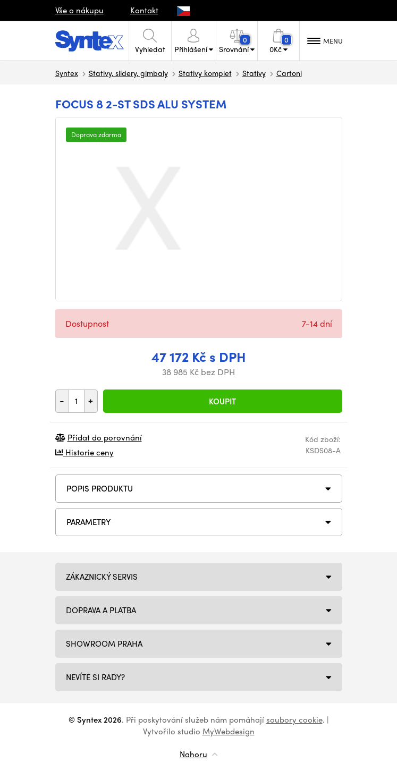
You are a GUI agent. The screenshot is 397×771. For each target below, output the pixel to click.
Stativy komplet (205, 72)
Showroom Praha (104, 643)
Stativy (254, 72)
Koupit (222, 401)
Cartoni (289, 72)
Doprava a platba (101, 610)
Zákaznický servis (102, 576)
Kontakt (144, 10)
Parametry (88, 522)
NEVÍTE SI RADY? (95, 677)
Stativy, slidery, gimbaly (128, 72)
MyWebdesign (228, 731)
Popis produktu (99, 488)
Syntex (66, 72)
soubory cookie (294, 719)
